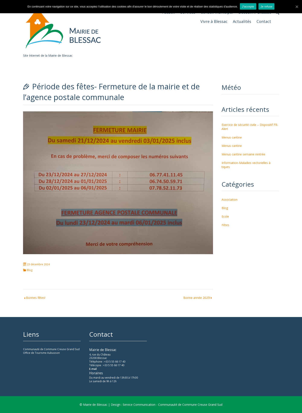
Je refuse (267, 6)
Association (230, 200)
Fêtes (225, 225)
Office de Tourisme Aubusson (41, 353)
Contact (264, 21)
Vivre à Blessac (214, 21)
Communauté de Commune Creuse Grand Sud (51, 349)
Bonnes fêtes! (35, 298)
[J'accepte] (297, 6)
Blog (30, 270)
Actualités (242, 21)
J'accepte (248, 6)
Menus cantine (232, 137)
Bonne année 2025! (196, 298)
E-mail (93, 369)
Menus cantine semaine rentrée (243, 154)
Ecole (225, 216)
